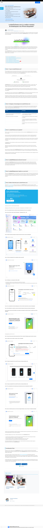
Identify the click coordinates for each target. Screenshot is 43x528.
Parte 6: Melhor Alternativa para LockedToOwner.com (12, 62)
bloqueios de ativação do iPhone (9, 186)
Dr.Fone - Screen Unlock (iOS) (23, 454)
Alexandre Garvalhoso (14, 498)
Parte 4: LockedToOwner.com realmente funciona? (12, 60)
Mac (13, 198)
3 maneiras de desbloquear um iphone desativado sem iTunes (21, 487)
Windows (11, 198)
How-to (7, 505)
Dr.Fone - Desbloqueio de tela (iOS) (12, 191)
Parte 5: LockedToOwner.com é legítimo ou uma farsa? (13, 61)
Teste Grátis (9, 200)
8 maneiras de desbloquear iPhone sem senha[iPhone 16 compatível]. (10, 487)
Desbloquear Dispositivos (11, 505)
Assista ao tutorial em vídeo (9, 20)
